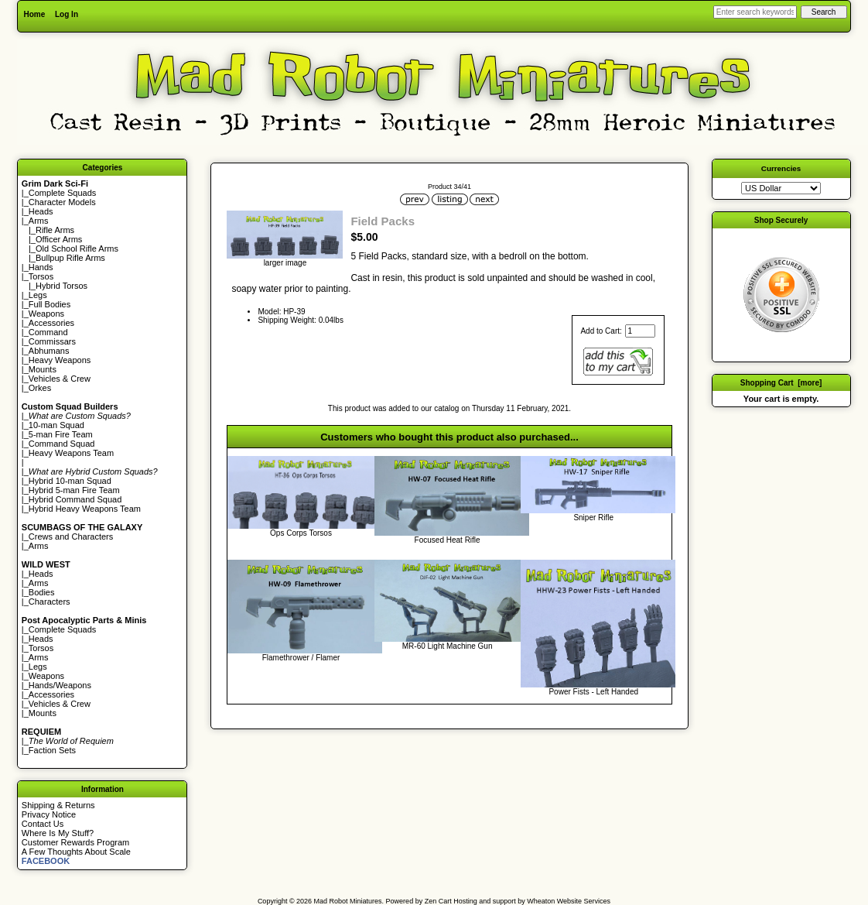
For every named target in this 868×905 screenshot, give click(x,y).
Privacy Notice (49, 814)
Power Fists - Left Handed (593, 691)
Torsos (41, 276)
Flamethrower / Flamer (301, 657)
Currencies (781, 168)
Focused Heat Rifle (447, 540)
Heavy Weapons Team (71, 453)
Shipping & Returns (58, 805)
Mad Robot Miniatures (348, 901)
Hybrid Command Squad (75, 499)
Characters (49, 601)
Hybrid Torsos (61, 285)
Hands (41, 267)
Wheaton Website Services (568, 901)
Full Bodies (49, 304)
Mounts (42, 369)
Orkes (40, 388)
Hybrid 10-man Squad (70, 480)
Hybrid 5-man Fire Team (74, 490)
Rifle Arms (55, 230)
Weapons (46, 313)
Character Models (62, 202)
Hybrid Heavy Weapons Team (85, 508)
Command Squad (62, 443)
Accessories (51, 322)
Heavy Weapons (60, 360)
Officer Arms (59, 239)
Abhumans (49, 350)
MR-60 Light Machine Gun (447, 646)
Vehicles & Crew (60, 378)
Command (48, 332)
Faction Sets (52, 750)
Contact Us (42, 823)
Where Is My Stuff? (58, 833)
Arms (39, 545)
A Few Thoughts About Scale (76, 851)
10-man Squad (56, 425)
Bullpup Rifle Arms (70, 257)
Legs (38, 295)
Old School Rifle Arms (77, 248)
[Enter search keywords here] (755, 12)
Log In (66, 14)
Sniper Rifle (593, 517)
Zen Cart (438, 901)
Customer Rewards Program (75, 842)
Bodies (42, 592)
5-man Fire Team (61, 434)
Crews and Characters (71, 536)
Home (34, 14)
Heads (41, 211)
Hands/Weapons (60, 685)
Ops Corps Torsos (301, 533)
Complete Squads (62, 192)
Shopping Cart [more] (781, 383)
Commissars (52, 341)
